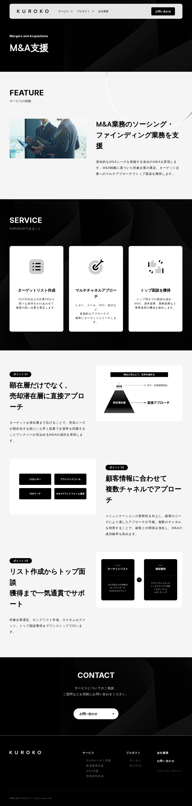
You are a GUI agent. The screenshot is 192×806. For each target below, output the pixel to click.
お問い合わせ (163, 11)
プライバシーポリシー (169, 770)
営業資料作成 (95, 776)
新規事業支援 (95, 765)
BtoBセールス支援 (98, 760)
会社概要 (103, 11)
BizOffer (136, 765)
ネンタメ (135, 760)
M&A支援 (92, 770)
